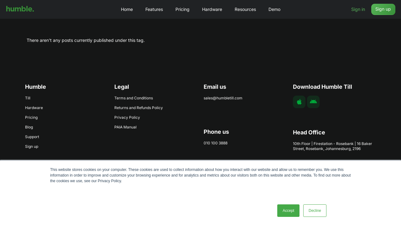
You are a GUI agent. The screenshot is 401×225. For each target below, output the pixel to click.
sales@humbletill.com (223, 98)
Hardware (212, 9)
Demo (274, 9)
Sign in (357, 9)
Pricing (182, 9)
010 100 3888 (215, 143)
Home (127, 9)
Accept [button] (288, 210)
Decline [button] (315, 210)
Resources (245, 9)
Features (154, 9)
